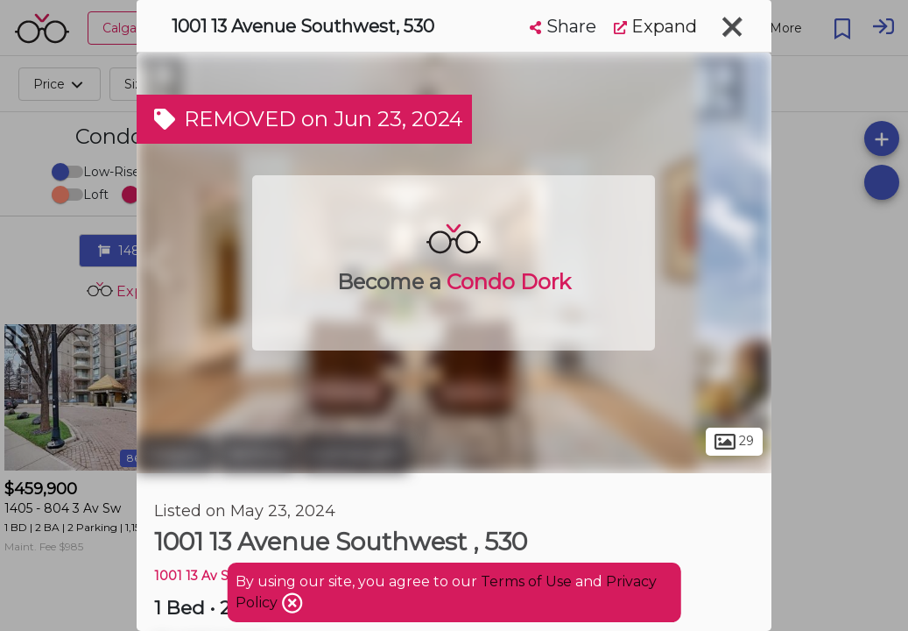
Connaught (354, 454)
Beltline (258, 454)
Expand (655, 26)
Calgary (175, 454)
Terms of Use (526, 581)
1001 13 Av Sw (196, 576)
